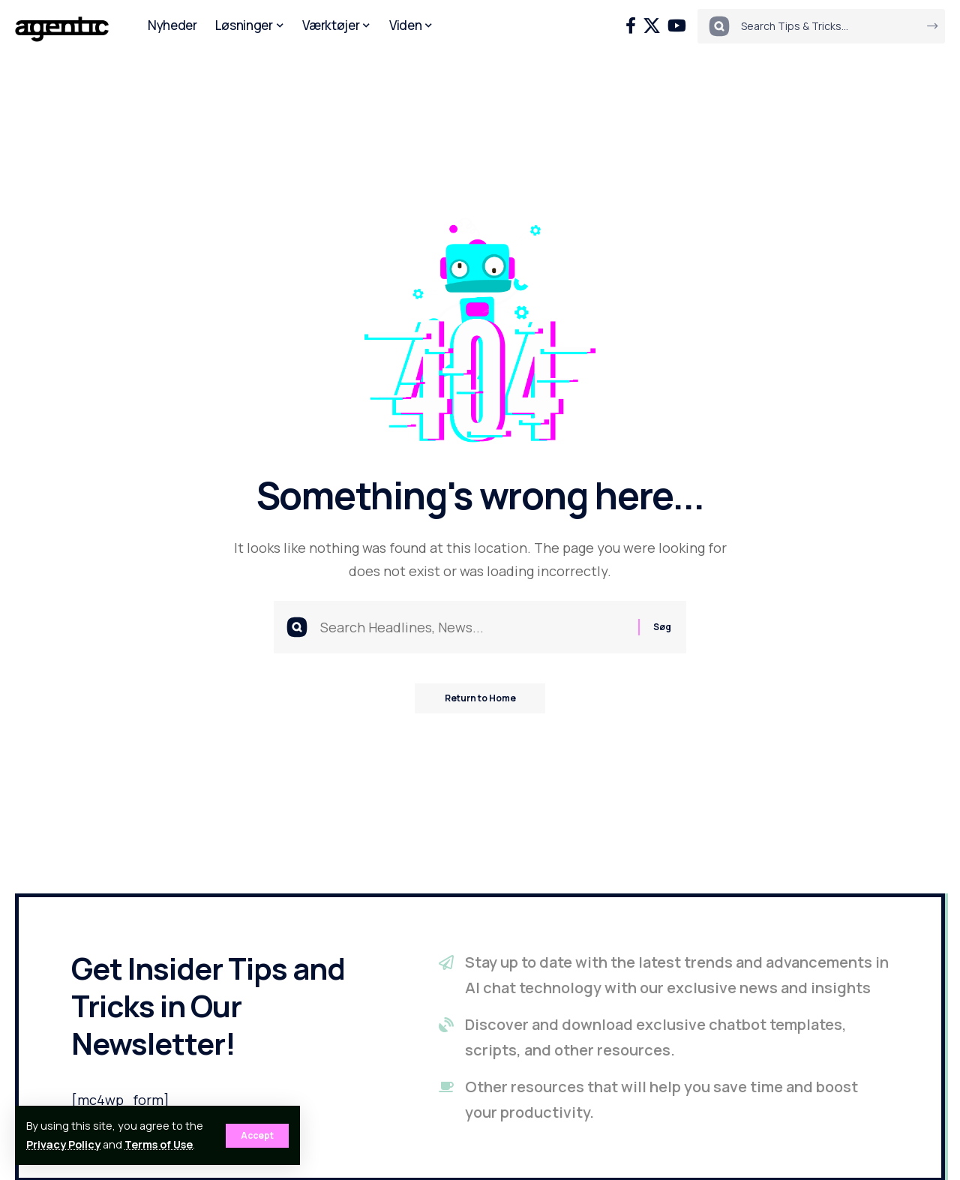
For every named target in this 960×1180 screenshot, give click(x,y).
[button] (257, 1136)
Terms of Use (158, 1144)
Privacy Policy (63, 1144)
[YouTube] (677, 26)
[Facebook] (631, 26)
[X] (652, 26)
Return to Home (480, 698)
